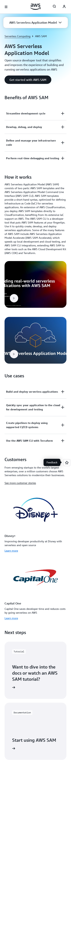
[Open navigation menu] (6, 7)
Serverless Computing (17, 36)
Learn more (11, 550)
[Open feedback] (66, 462)
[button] (35, 22)
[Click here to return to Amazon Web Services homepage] (35, 7)
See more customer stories (20, 483)
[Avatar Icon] (64, 7)
